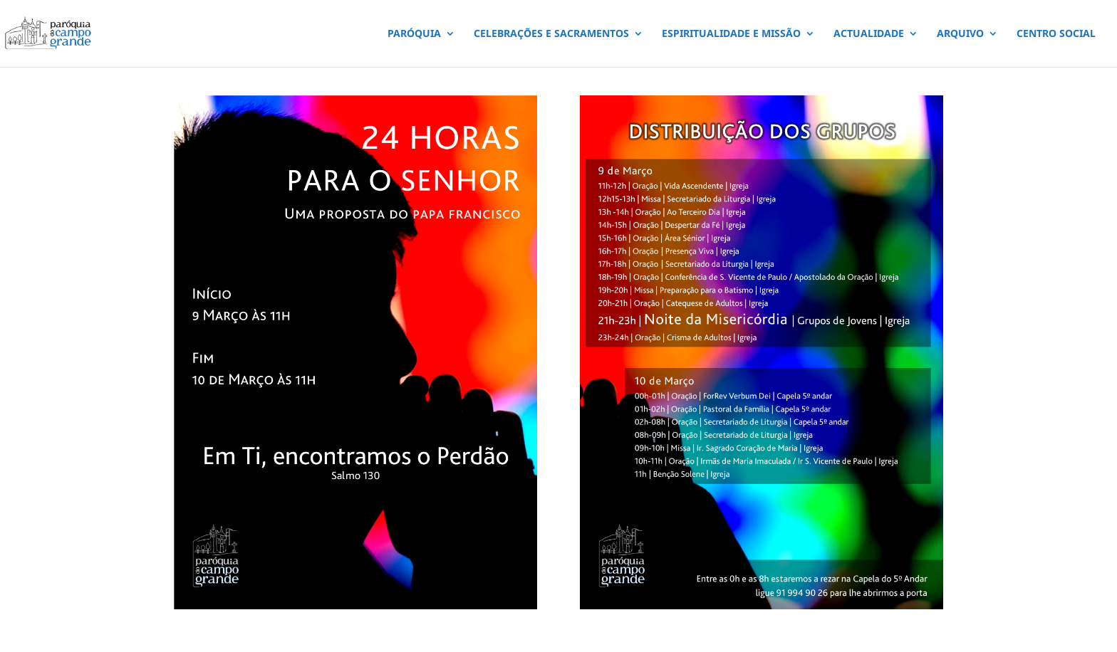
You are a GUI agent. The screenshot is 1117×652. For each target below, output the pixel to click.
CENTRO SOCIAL (1056, 34)
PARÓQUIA (414, 34)
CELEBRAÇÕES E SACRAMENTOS (551, 34)
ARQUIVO (960, 34)
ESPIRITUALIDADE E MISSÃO (731, 34)
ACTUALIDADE (868, 34)
